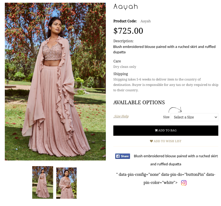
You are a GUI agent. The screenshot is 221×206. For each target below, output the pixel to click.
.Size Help (120, 116)
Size (166, 117)
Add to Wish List (165, 141)
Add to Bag (166, 130)
